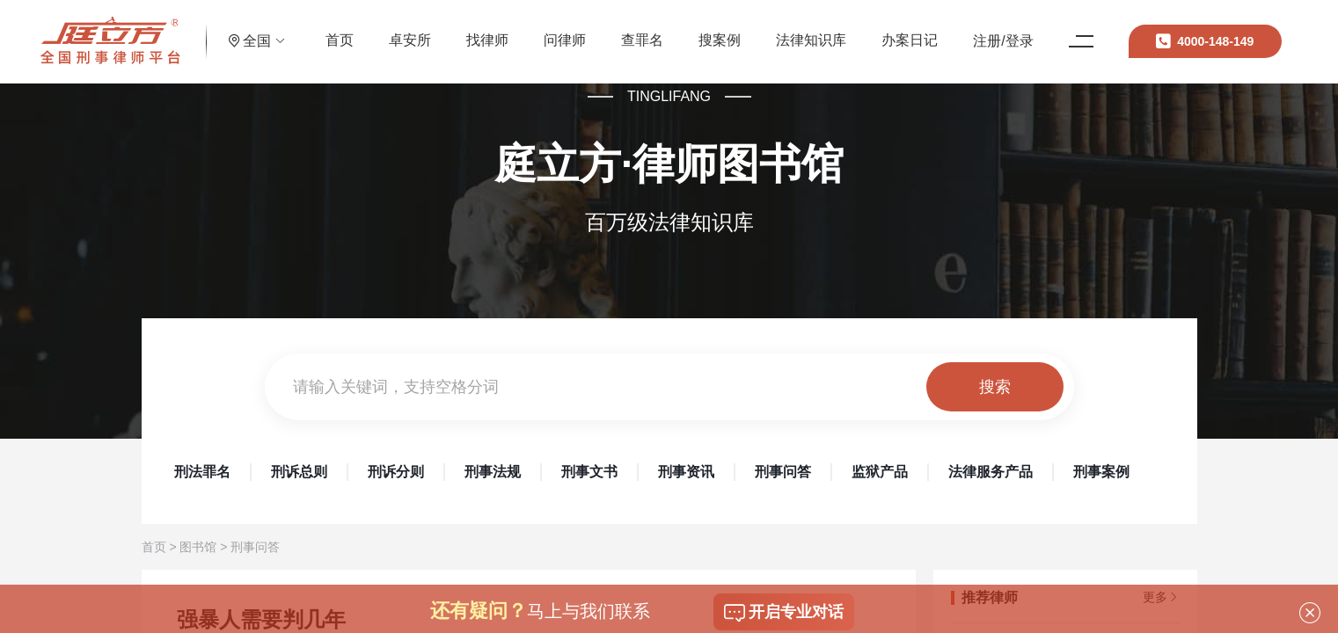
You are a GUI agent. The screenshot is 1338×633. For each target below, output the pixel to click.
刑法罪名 (202, 471)
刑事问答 (783, 471)
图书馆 (197, 547)
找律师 (527, 30)
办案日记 (949, 30)
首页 (379, 30)
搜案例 (759, 30)
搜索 (995, 387)
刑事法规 (492, 471)
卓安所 (449, 30)
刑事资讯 (686, 471)
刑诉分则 (396, 471)
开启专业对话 (784, 612)
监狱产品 (880, 471)
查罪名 (682, 30)
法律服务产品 (990, 471)
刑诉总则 (299, 471)
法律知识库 (850, 30)
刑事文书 (589, 471)
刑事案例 (1101, 471)
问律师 (604, 30)
